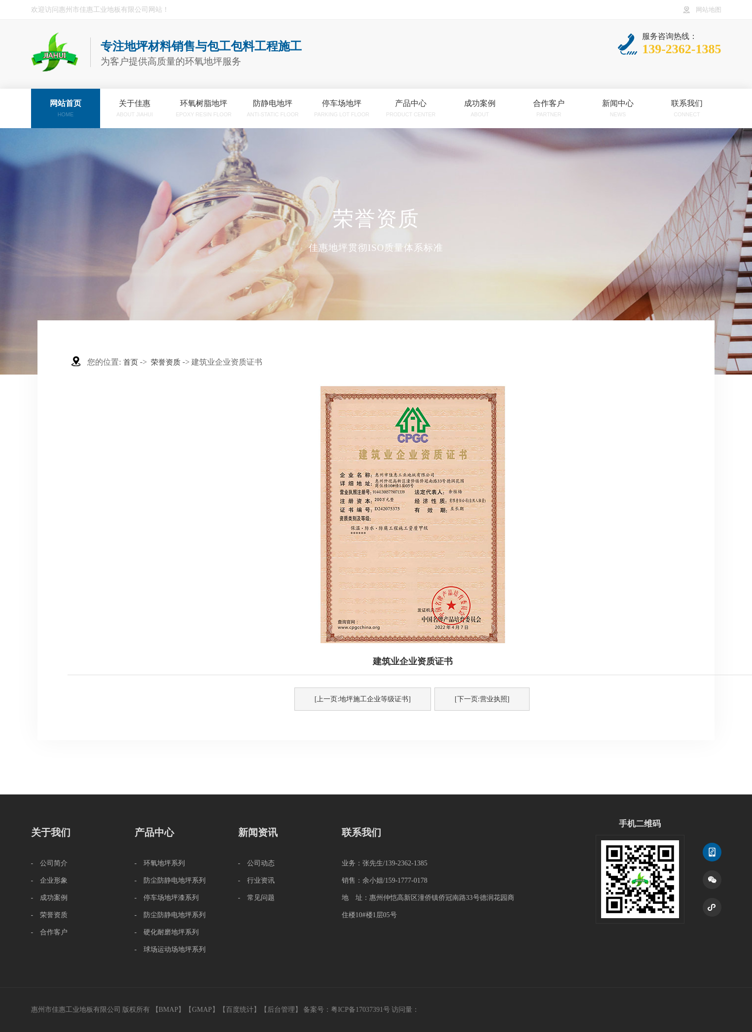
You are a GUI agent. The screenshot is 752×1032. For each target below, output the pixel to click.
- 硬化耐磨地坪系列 (167, 932)
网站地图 (708, 9)
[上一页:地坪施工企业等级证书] (363, 699)
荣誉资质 (165, 362)
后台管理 (281, 1009)
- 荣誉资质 (49, 915)
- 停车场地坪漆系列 (167, 897)
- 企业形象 (49, 880)
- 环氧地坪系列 (160, 863)
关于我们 (51, 832)
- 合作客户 (49, 932)
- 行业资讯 (256, 880)
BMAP (169, 1009)
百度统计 (239, 1009)
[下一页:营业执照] (482, 699)
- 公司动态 (256, 863)
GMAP (202, 1009)
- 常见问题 (256, 897)
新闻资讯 (258, 832)
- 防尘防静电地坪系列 (170, 880)
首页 (130, 362)
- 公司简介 (49, 863)
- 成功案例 (49, 897)
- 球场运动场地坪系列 (170, 949)
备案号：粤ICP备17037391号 (346, 1009)
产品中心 (154, 832)
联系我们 (361, 832)
